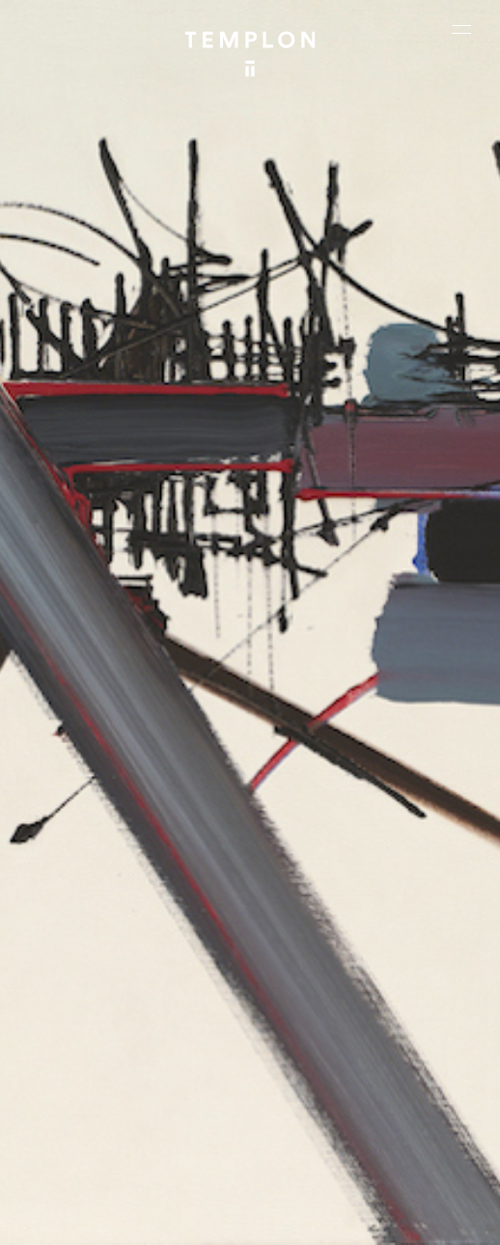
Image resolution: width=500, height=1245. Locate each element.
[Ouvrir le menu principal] (461, 29)
